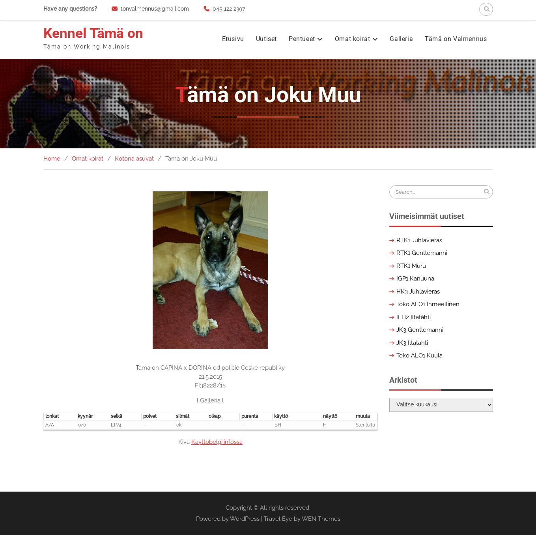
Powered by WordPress (228, 518)
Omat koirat (352, 39)
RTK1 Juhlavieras (419, 240)
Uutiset (266, 39)
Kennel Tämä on (93, 33)
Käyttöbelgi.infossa (217, 441)
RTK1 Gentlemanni (421, 252)
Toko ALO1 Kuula (419, 355)
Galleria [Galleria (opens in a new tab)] (401, 39)
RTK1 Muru (411, 265)
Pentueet (302, 39)
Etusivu (233, 39)
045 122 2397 (229, 9)
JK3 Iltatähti (412, 342)
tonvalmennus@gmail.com (155, 9)
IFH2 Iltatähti (413, 317)
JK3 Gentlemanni (419, 329)
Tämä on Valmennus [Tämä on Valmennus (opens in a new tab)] (456, 39)
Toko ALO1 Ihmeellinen (427, 304)
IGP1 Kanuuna (415, 278)
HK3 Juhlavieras (418, 291)
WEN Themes (321, 518)
